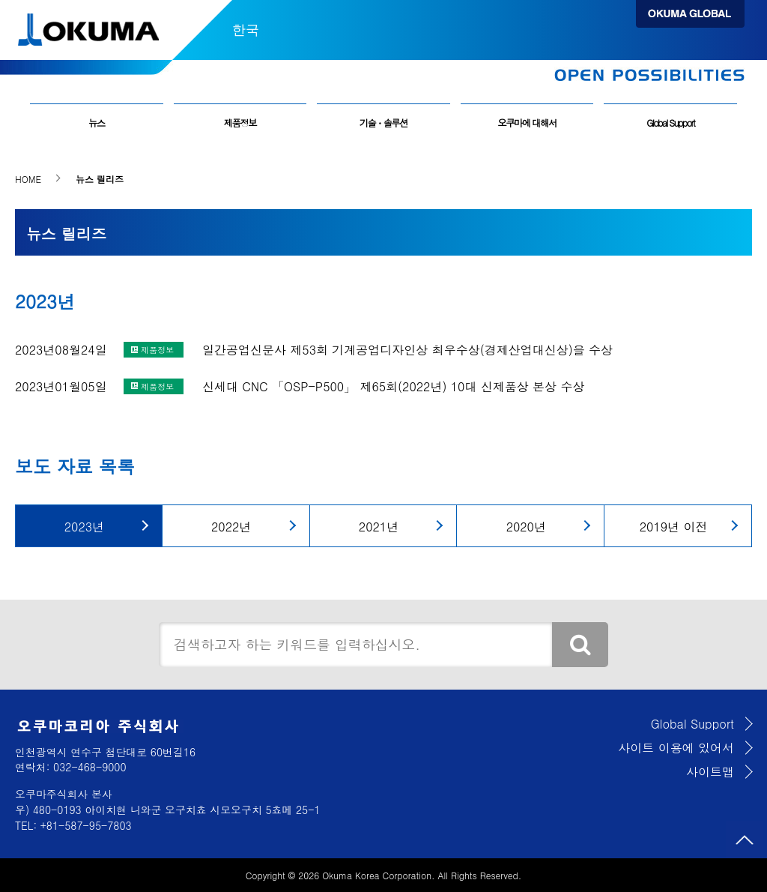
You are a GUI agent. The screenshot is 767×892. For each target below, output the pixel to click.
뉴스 (96, 123)
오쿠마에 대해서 (526, 123)
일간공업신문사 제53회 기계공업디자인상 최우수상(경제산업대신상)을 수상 (407, 349)
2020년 (526, 526)
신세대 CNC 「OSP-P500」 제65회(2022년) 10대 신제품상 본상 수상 (393, 386)
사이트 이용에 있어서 (676, 747)
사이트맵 (710, 771)
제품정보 (240, 123)
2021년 (378, 526)
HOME (28, 178)
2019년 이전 (674, 526)
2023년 (84, 526)
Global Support (670, 123)
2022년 (231, 526)
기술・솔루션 (384, 123)
